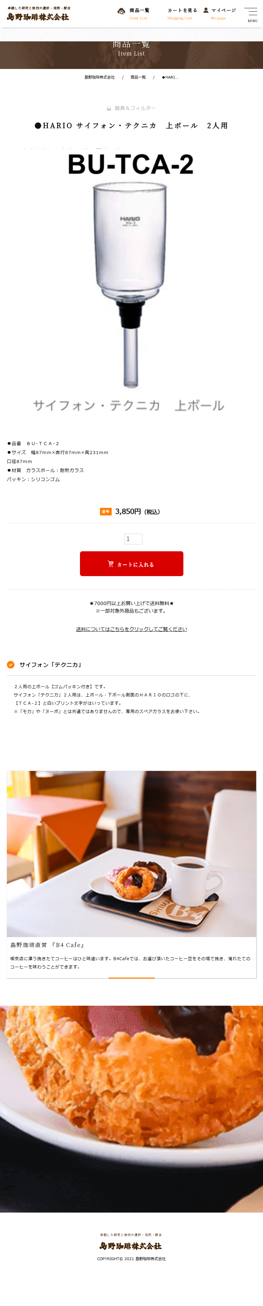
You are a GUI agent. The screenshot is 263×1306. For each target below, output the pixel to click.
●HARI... (166, 77)
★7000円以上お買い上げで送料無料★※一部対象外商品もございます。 (131, 607)
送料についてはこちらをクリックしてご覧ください (131, 629)
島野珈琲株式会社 (99, 77)
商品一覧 (134, 77)
